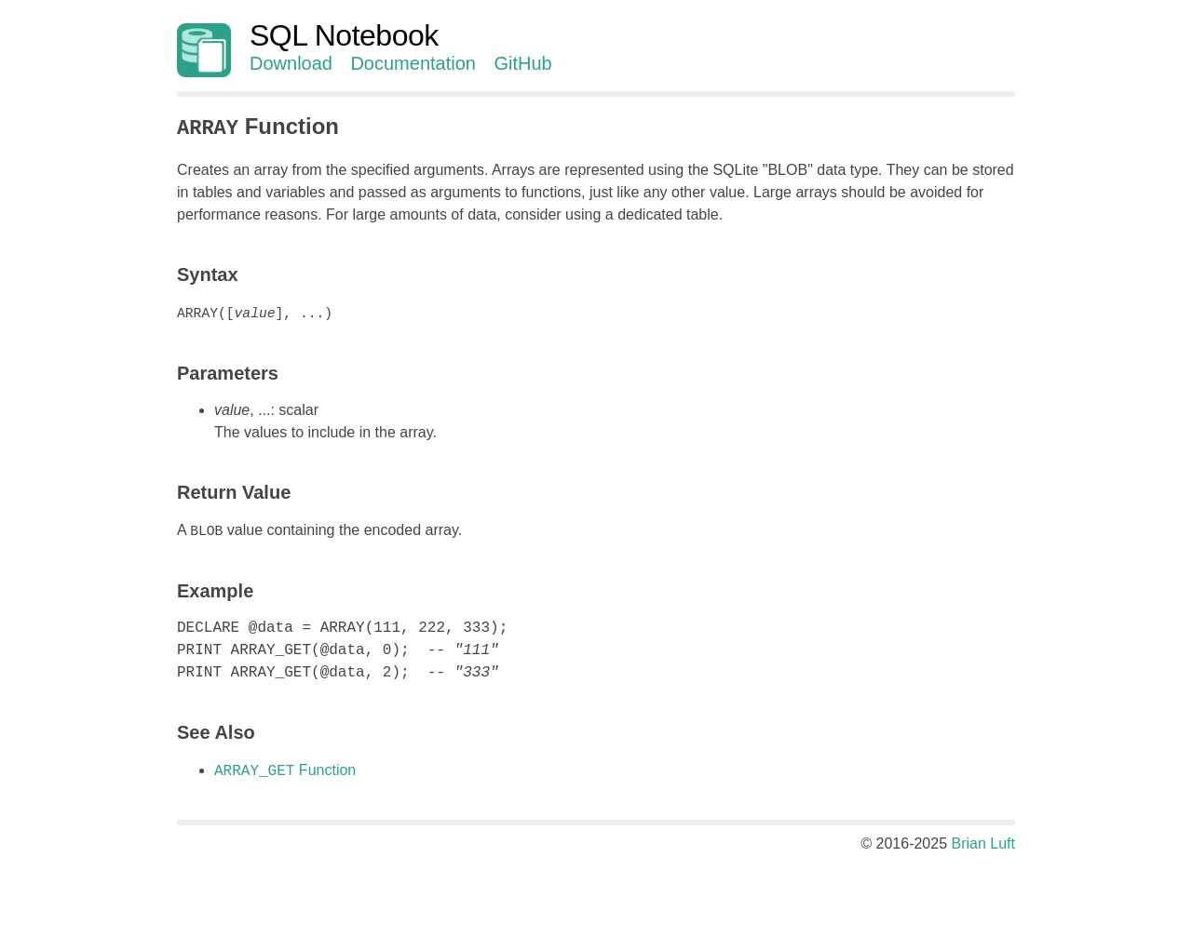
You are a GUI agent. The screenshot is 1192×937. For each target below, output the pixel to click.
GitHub (522, 63)
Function (285, 769)
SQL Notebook (344, 35)
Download (291, 63)
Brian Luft (983, 842)
